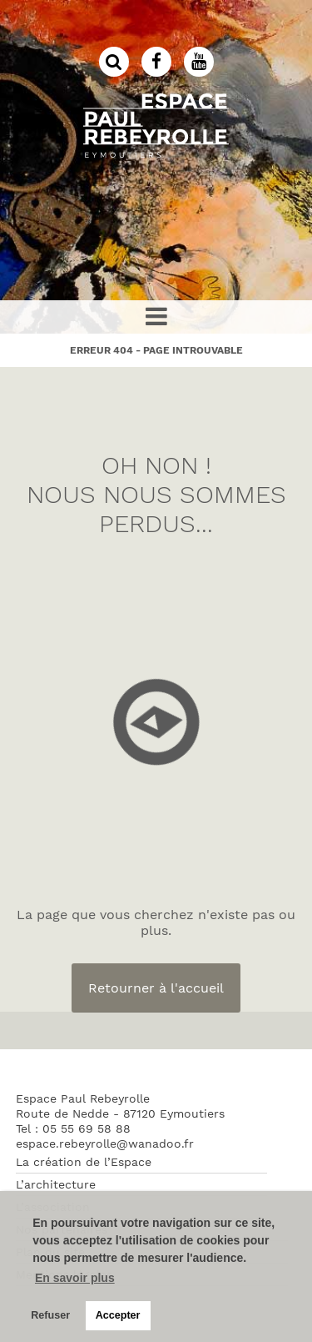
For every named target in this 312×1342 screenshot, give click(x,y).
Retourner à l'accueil (156, 988)
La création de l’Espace (83, 1162)
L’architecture (56, 1184)
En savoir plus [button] (75, 1277)
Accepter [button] (118, 1315)
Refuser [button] (50, 1315)
